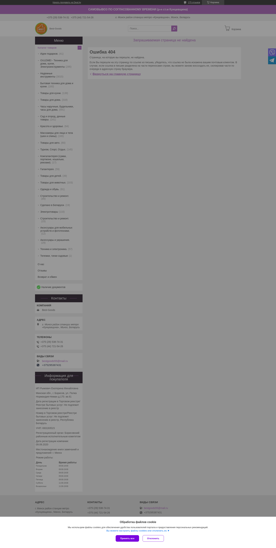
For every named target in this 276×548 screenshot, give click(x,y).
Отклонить (153, 538)
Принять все (127, 538)
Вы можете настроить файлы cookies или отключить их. (136, 530)
